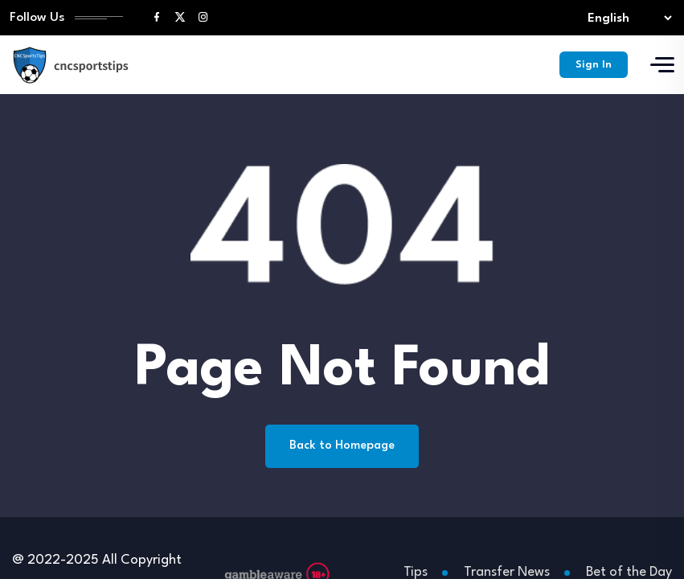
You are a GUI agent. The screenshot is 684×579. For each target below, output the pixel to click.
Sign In (593, 65)
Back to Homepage (342, 446)
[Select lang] (626, 18)
